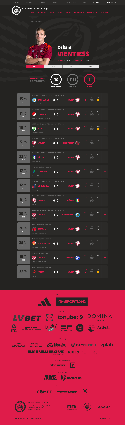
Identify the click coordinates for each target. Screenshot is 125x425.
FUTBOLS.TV (97, 2)
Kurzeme (14, 2)
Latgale (53, 2)
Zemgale (40, 2)
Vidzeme (27, 2)
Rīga (83, 2)
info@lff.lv (36, 409)
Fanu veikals (111, 2)
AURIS (108, 418)
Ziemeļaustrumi (69, 2)
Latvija (70, 100)
